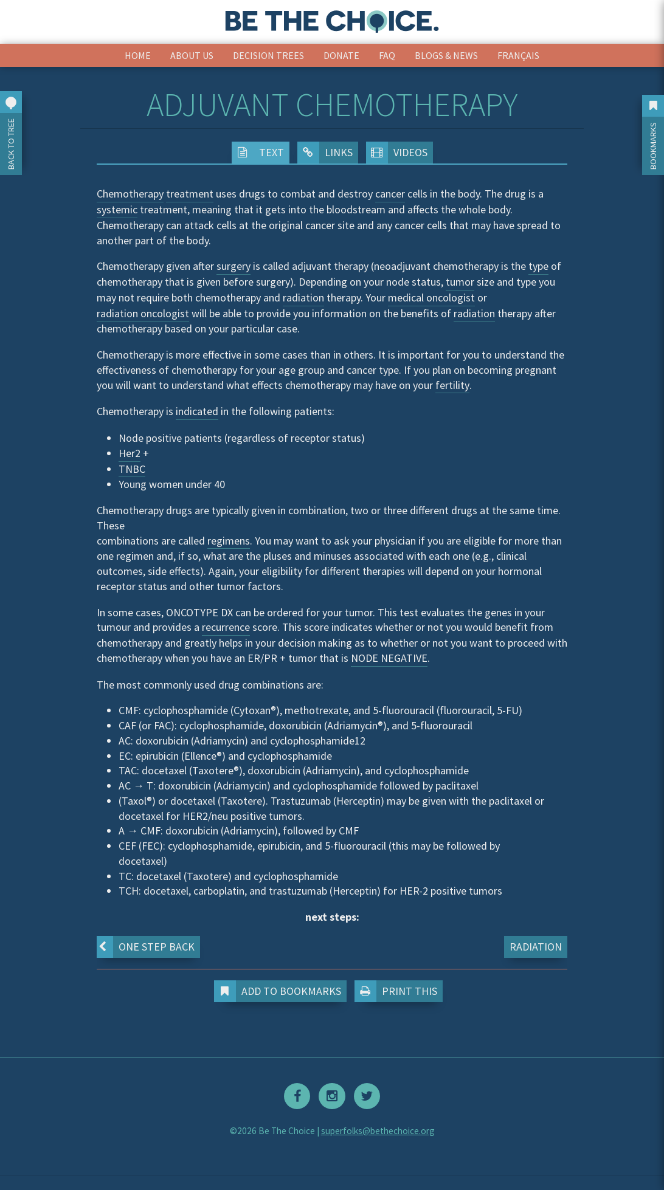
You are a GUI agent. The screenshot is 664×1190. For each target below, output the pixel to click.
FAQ (387, 55)
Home (138, 55)
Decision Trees (268, 55)
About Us (191, 55)
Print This (398, 991)
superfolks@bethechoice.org (378, 1131)
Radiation (536, 947)
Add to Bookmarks (280, 991)
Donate (341, 55)
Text (258, 152)
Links (325, 152)
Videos (396, 152)
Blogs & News (446, 55)
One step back (146, 947)
